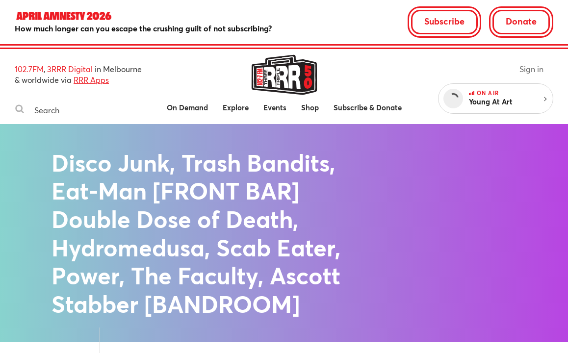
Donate (521, 21)
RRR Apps (91, 80)
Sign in (531, 69)
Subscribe (444, 21)
